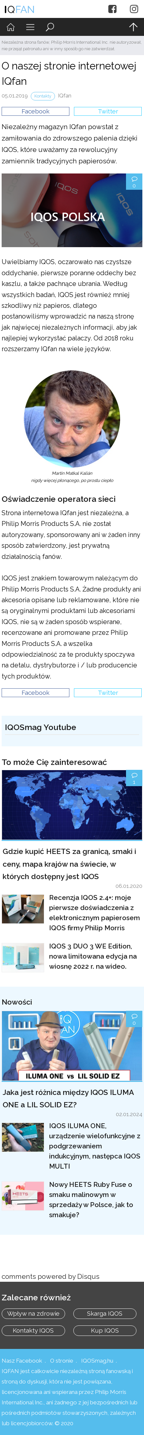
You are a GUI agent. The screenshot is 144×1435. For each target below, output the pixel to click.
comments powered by (50, 1276)
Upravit (13, 710)
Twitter (108, 111)
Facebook (35, 111)
